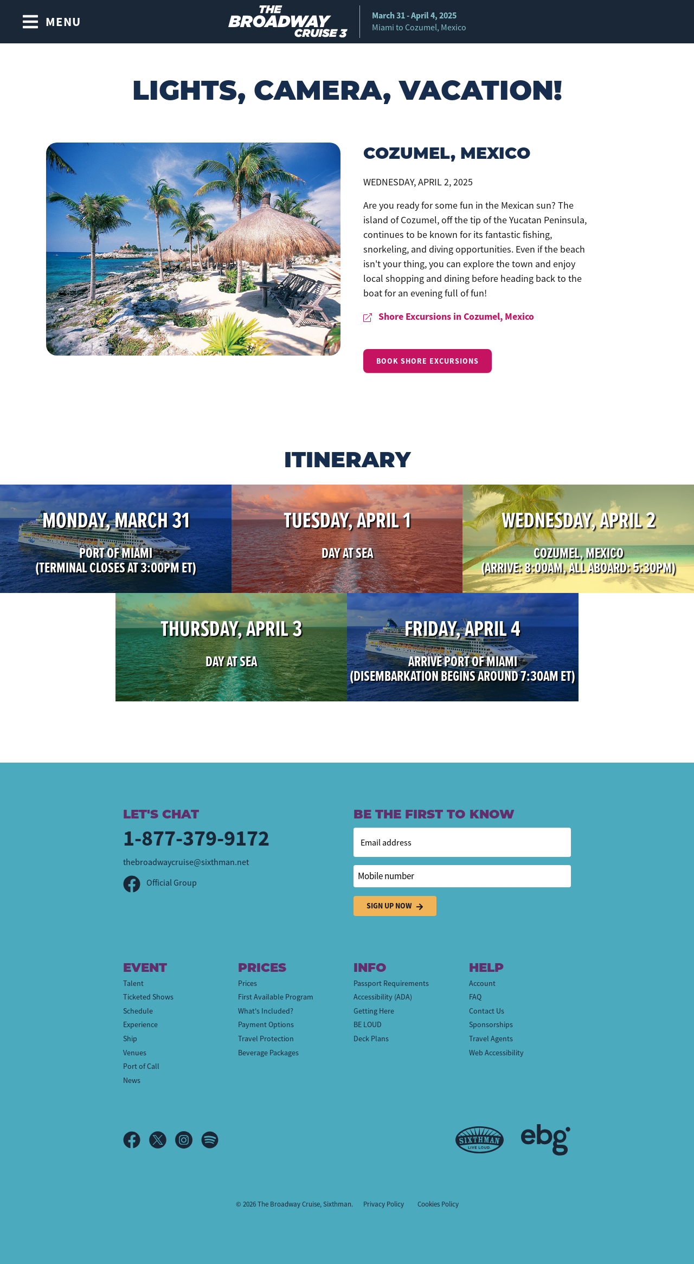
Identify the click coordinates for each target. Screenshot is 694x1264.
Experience (140, 1024)
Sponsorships (491, 1024)
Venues (134, 1052)
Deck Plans (371, 1038)
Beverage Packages (268, 1052)
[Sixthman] (479, 1140)
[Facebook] (136, 1140)
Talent (133, 983)
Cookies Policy (438, 1204)
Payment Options (266, 1024)
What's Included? (265, 1011)
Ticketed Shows (148, 997)
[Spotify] (210, 1140)
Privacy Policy (383, 1204)
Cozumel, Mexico (446, 152)
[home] (347, 21)
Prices (247, 983)
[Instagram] (188, 1140)
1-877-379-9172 (196, 838)
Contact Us (486, 1011)
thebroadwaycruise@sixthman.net (186, 862)
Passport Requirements (391, 983)
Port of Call (141, 1066)
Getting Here (374, 1011)
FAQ (475, 997)
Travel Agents (491, 1038)
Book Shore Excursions (427, 361)
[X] (162, 1140)
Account (482, 983)
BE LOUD (368, 1024)
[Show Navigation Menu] (51, 21)
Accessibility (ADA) (383, 997)
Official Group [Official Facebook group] (160, 883)
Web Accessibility (496, 1052)
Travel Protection (266, 1038)
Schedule (138, 1011)
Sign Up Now (395, 906)
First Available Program (275, 997)
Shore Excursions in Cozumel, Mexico (448, 316)
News (131, 1080)
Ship (130, 1038)
